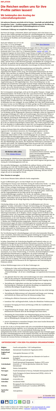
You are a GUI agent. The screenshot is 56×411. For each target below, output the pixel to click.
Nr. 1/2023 (41, 407)
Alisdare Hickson (15, 154)
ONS (46, 51)
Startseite (27, 408)
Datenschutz (43, 408)
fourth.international (49, 397)
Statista (39, 51)
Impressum (34, 408)
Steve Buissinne (45, 44)
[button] (2, 402)
